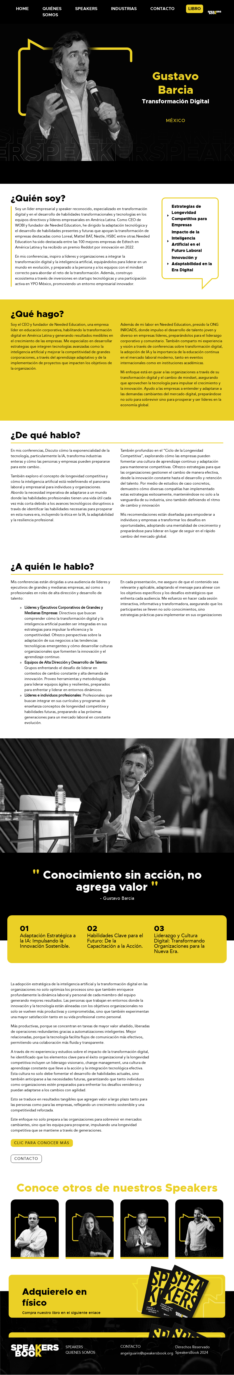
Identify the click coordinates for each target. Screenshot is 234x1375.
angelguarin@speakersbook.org (146, 1353)
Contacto (162, 8)
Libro (194, 8)
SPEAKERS (74, 1347)
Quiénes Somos (52, 12)
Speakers (86, 8)
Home (22, 8)
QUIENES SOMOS (80, 1352)
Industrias (124, 8)
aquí (31, 1321)
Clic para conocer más (41, 1143)
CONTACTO (26, 1158)
